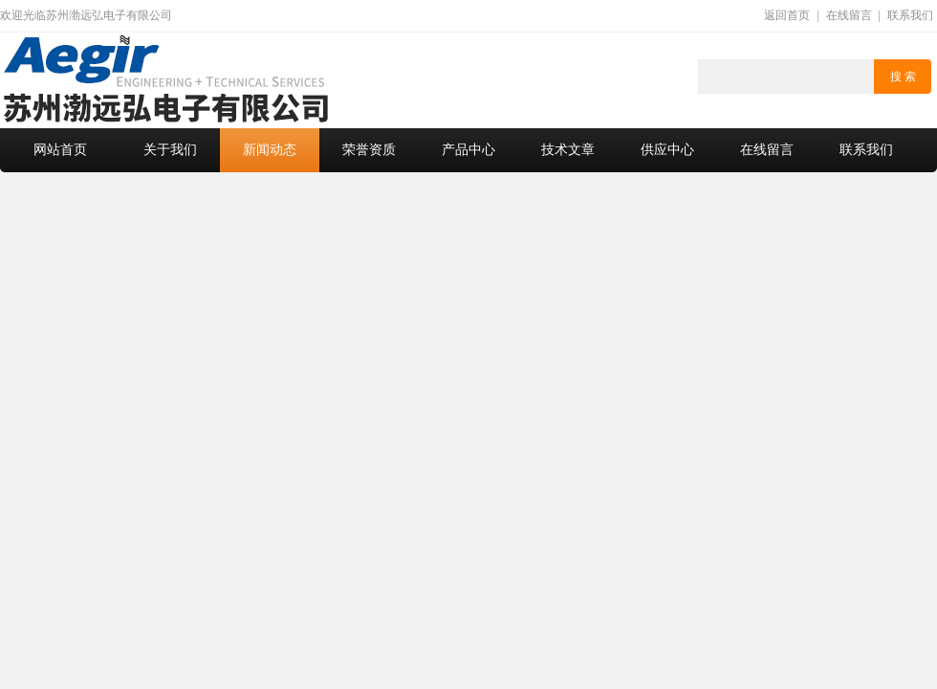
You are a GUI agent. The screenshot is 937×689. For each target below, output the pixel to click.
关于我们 (170, 150)
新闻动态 (269, 150)
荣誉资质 (369, 150)
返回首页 (787, 15)
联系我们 (910, 15)
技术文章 (568, 150)
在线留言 (849, 15)
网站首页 (60, 150)
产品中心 (468, 150)
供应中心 (667, 150)
